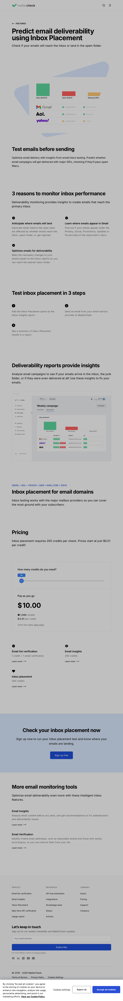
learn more (39, 625)
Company (85, 887)
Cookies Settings (55, 977)
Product (16, 887)
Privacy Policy (40, 953)
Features (19, 23)
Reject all (81, 989)
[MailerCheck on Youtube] (28, 958)
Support (84, 905)
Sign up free (61, 755)
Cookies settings (61, 989)
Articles (49, 916)
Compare (84, 911)
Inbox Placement (20, 905)
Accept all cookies (106, 989)
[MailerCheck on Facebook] (13, 958)
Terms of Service (19, 977)
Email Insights (18, 899)
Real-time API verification (24, 911)
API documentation (55, 893)
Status (49, 911)
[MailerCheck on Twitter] (23, 958)
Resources (51, 887)
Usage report (18, 916)
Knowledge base (54, 905)
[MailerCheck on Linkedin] (18, 958)
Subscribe (61, 947)
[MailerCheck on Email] (33, 958)
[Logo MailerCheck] (23, 5)
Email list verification (22, 893)
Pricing (83, 899)
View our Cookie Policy (33, 996)
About (83, 893)
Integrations (52, 899)
